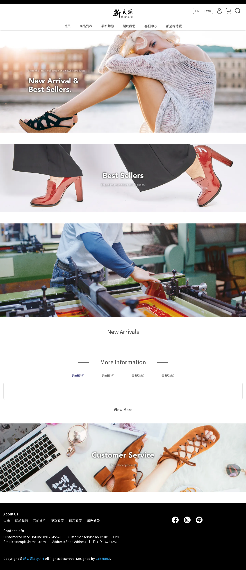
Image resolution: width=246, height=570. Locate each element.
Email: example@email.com (24, 541)
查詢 (6, 520)
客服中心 (150, 26)
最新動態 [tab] (78, 375)
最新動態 (107, 26)
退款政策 (57, 520)
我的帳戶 (39, 520)
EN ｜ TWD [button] (203, 11)
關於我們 (129, 26)
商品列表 (86, 26)
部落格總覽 (174, 26)
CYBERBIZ (103, 558)
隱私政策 (75, 520)
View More (123, 409)
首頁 (67, 26)
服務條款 (93, 520)
